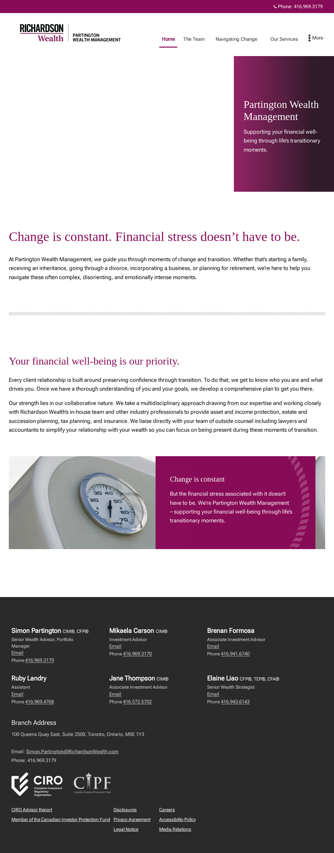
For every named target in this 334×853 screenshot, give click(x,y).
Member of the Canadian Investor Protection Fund (60, 819)
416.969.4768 (39, 702)
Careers (167, 809)
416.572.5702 (137, 702)
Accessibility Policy (177, 819)
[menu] (322, 38)
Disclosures (125, 809)
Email (17, 653)
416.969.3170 (137, 654)
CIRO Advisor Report (31, 809)
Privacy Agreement (132, 819)
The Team (200, 39)
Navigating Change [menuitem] (243, 39)
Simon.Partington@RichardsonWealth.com (72, 752)
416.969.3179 (39, 660)
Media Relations (175, 829)
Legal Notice (126, 829)
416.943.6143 (235, 702)
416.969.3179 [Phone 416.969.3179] (308, 6)
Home (174, 39)
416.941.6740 (235, 654)
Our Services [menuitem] (290, 39)
